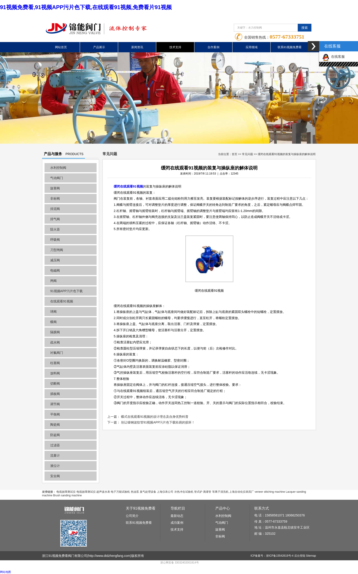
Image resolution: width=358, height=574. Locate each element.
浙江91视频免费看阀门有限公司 (64, 556)
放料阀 (55, 373)
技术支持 (175, 47)
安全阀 (55, 476)
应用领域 (252, 47)
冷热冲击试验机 (183, 491)
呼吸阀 (55, 239)
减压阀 (55, 260)
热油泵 (135, 491)
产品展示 (99, 47)
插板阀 (55, 394)
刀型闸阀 (56, 250)
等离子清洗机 (220, 491)
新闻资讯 (137, 47)
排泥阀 (55, 209)
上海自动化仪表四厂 (241, 491)
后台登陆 (299, 555)
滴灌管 (207, 491)
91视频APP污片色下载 (66, 291)
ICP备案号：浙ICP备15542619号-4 (271, 555)
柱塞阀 (55, 363)
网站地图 (5, 572)
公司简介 (132, 516)
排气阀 (55, 219)
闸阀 (53, 281)
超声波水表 (103, 491)
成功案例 (177, 522)
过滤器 (55, 445)
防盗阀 (55, 435)
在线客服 (333, 56)
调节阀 (55, 404)
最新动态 (177, 516)
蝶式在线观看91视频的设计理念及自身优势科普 (155, 416)
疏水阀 (55, 342)
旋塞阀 (55, 188)
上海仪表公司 (165, 491)
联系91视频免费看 (290, 47)
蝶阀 (53, 322)
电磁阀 (55, 270)
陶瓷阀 (55, 424)
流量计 (55, 455)
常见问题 (247, 154)
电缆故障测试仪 (66, 491)
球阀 (53, 311)
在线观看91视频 (61, 301)
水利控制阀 (58, 167)
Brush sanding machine (67, 495)
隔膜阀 (55, 332)
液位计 (55, 466)
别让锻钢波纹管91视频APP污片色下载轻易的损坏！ (158, 422)
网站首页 (61, 47)
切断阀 (55, 383)
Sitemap (311, 555)
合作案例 (213, 47)
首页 (234, 154)
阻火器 (55, 229)
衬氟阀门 (56, 352)
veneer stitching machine (270, 491)
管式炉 (198, 491)
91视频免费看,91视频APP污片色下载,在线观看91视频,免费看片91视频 (86, 7)
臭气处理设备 (148, 491)
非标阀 (55, 198)
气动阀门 (56, 178)
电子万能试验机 (120, 491)
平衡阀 (55, 414)
